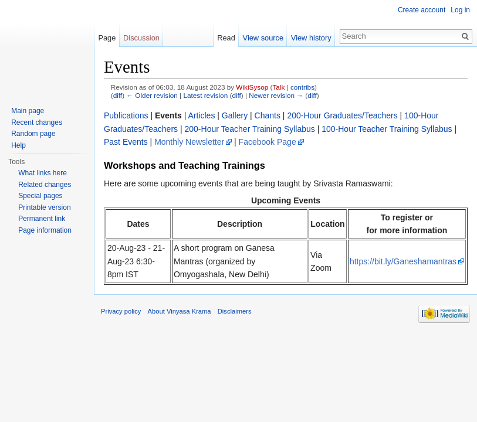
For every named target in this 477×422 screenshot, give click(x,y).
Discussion (141, 37)
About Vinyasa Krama (179, 311)
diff (117, 95)
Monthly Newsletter (189, 142)
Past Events (126, 142)
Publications (126, 115)
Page (107, 37)
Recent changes (36, 122)
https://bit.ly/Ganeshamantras (403, 261)
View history (311, 37)
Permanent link (41, 219)
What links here (42, 173)
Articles (201, 115)
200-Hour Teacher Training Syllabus (250, 129)
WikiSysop (252, 87)
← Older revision (152, 95)
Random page (33, 134)
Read (226, 37)
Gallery (235, 115)
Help (18, 145)
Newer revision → (276, 95)
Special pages (40, 196)
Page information (45, 230)
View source (263, 37)
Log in (460, 10)
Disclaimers (235, 311)
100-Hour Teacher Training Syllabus (387, 129)
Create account (421, 10)
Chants (267, 115)
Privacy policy (121, 311)
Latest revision (205, 95)
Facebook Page (267, 142)
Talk (278, 87)
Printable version (44, 207)
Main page (27, 111)
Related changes (44, 185)
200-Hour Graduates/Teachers (342, 115)
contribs (302, 87)
